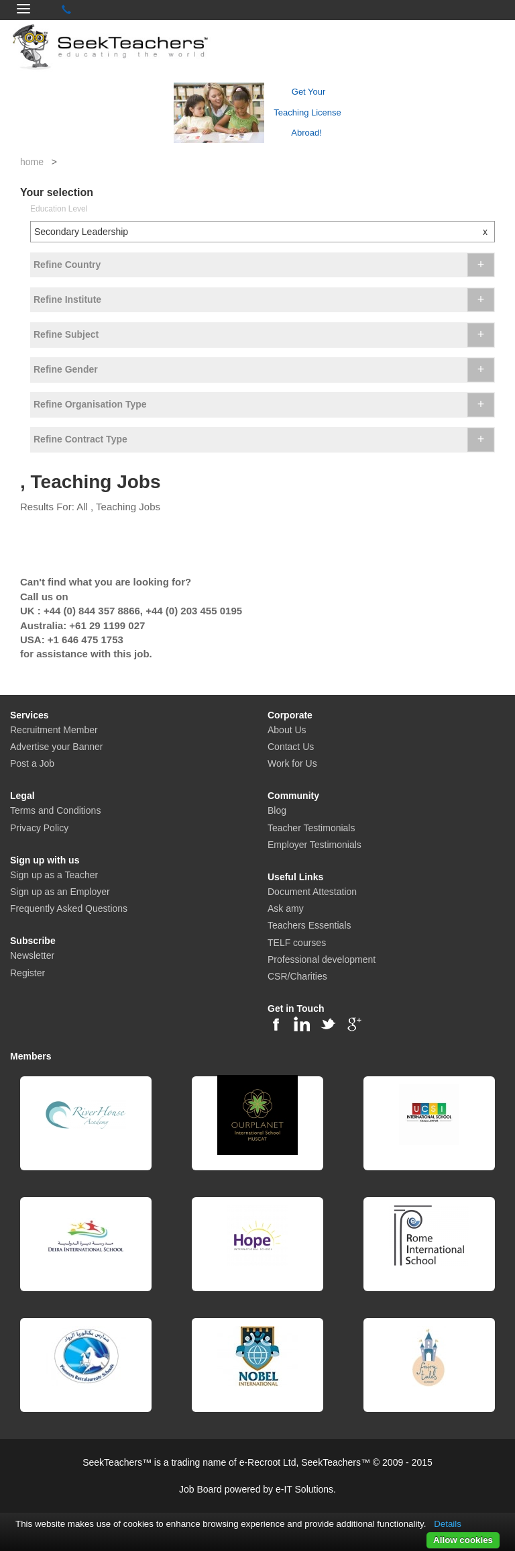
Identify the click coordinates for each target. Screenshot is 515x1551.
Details (447, 1524)
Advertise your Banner (56, 746)
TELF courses (297, 942)
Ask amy (286, 908)
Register (27, 973)
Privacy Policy (39, 827)
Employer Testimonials (314, 844)
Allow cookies (463, 1540)
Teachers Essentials (309, 925)
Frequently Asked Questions (68, 908)
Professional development (322, 959)
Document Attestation (312, 891)
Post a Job (32, 763)
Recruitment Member (54, 729)
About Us (287, 729)
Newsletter (32, 955)
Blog (277, 810)
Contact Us (291, 746)
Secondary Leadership (264, 232)
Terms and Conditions (55, 810)
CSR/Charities (297, 976)
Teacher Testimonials (311, 827)
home (32, 161)
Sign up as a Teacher (54, 874)
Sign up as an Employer (60, 891)
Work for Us (292, 763)
